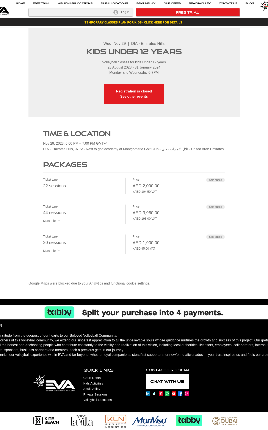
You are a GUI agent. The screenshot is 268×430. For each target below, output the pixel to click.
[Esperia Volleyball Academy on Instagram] (187, 393)
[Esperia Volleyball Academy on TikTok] (154, 393)
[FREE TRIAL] (188, 12)
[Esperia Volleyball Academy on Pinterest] (161, 393)
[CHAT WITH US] (167, 381)
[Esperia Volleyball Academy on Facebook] (180, 393)
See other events (134, 96)
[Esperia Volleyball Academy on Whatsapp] (167, 393)
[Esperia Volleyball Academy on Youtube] (174, 393)
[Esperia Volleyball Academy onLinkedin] (148, 393)
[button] (172, 3)
